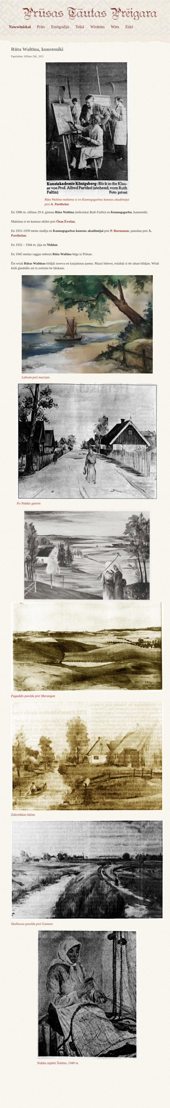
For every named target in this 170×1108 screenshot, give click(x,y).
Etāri (129, 27)
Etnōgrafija (60, 27)
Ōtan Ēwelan (65, 221)
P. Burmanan (119, 231)
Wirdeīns (97, 27)
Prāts (41, 27)
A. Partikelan (60, 204)
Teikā (79, 27)
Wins (115, 27)
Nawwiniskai (20, 27)
